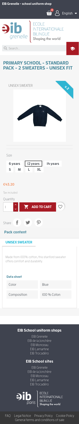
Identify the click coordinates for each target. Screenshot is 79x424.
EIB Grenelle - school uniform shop (27, 3)
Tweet (28, 222)
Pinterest (38, 222)
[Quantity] (8, 207)
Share (17, 222)
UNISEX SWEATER (20, 85)
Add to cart (38, 207)
